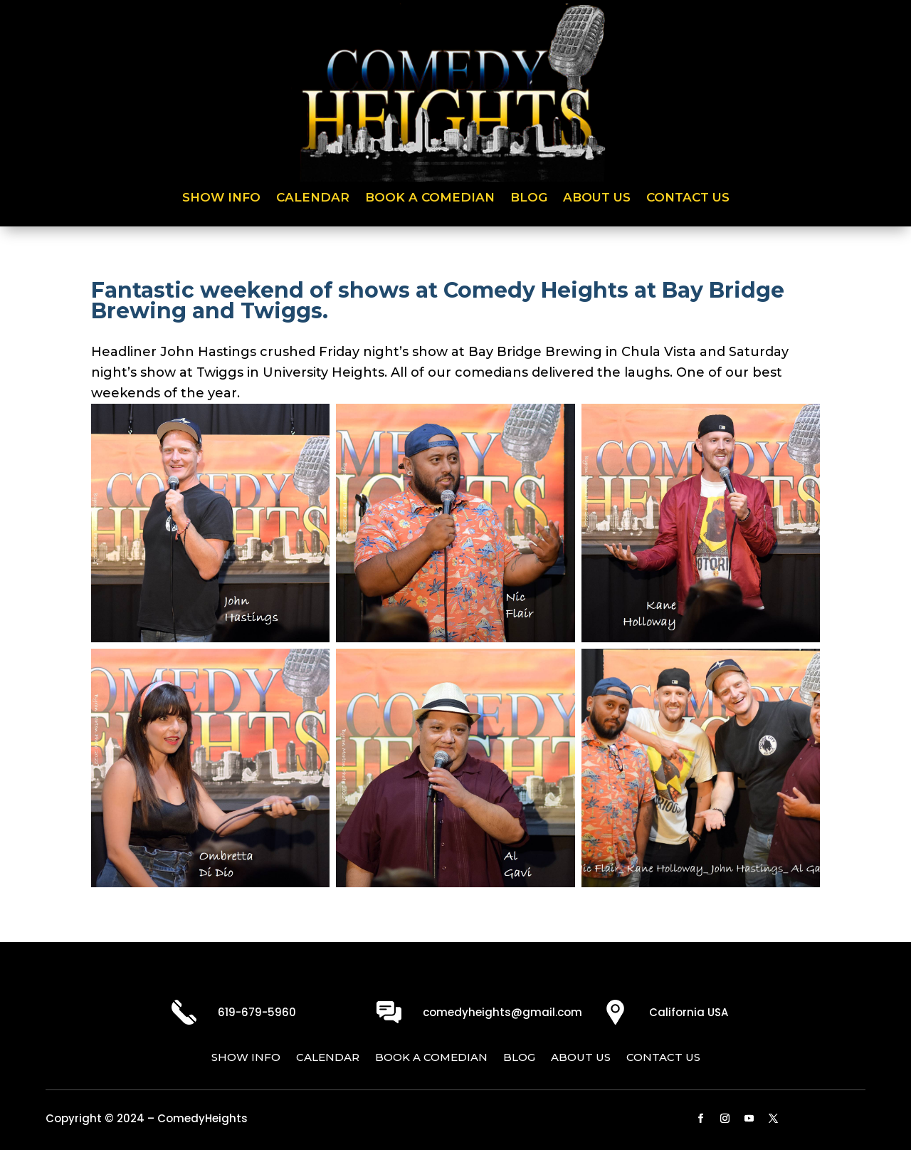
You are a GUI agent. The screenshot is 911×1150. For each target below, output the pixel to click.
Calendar (312, 198)
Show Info (221, 198)
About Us (597, 198)
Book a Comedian (430, 198)
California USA (688, 1012)
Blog (528, 198)
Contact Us (688, 198)
